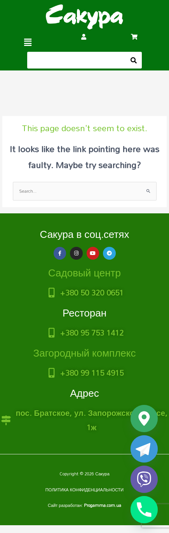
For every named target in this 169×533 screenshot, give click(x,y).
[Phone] (144, 509)
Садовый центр (84, 272)
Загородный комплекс (84, 353)
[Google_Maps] (144, 418)
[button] (28, 42)
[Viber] (144, 479)
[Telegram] (144, 449)
